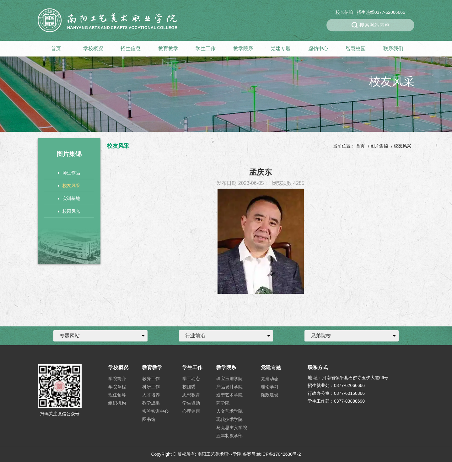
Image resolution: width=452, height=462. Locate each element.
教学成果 (151, 403)
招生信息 (131, 48)
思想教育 (191, 394)
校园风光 (69, 211)
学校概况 (93, 48)
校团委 (189, 386)
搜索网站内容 (371, 25)
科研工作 (151, 386)
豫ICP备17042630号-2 (279, 454)
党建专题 (281, 48)
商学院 (222, 403)
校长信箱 (344, 12)
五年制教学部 (229, 435)
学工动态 (191, 378)
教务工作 (151, 378)
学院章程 (117, 386)
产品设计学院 (229, 386)
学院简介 (117, 378)
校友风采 (69, 185)
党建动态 (269, 378)
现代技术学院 (229, 419)
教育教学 (168, 48)
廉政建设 (269, 394)
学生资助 (191, 403)
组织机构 (117, 403)
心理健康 (191, 411)
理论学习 (269, 386)
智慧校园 (356, 48)
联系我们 (393, 48)
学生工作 (206, 48)
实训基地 (69, 198)
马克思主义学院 (231, 427)
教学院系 (243, 48)
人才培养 (151, 394)
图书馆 (148, 419)
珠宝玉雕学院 (229, 378)
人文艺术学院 (229, 411)
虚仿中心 (318, 48)
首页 (56, 48)
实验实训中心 (155, 411)
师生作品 (69, 172)
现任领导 (117, 394)
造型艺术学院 (229, 394)
